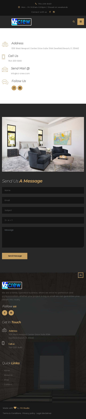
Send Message (15, 256)
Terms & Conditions (12, 413)
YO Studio (24, 408)
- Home (6, 370)
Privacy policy (29, 413)
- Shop (5, 379)
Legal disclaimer (44, 413)
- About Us (7, 375)
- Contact (7, 384)
